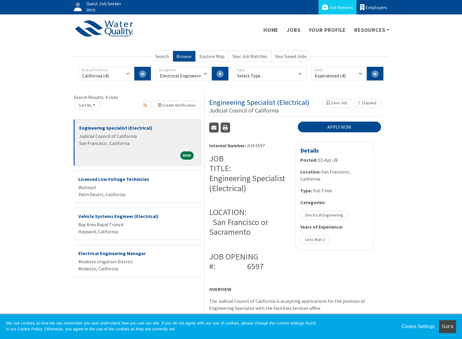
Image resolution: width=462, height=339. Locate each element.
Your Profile (327, 30)
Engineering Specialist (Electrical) (115, 128)
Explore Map (212, 56)
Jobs (293, 30)
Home (270, 30)
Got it (447, 326)
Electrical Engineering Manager (112, 253)
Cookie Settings (418, 326)
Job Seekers (337, 7)
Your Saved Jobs (291, 56)
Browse (184, 56)
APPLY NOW (339, 127)
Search (162, 56)
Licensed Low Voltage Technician (113, 179)
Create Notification (177, 105)
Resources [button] (369, 30)
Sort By (85, 105)
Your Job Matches (250, 56)
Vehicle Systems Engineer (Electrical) (118, 216)
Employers (373, 7)
